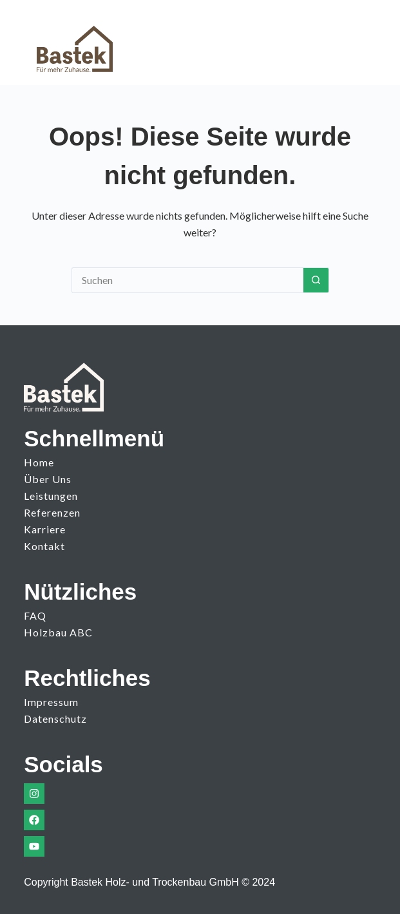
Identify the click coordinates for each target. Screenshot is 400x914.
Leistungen (51, 496)
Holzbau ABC (58, 632)
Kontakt (44, 546)
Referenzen (52, 512)
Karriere (45, 529)
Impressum (51, 702)
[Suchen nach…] (187, 280)
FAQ (35, 615)
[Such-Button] (316, 280)
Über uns (47, 479)
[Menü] (351, 42)
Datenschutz (55, 718)
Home (39, 462)
